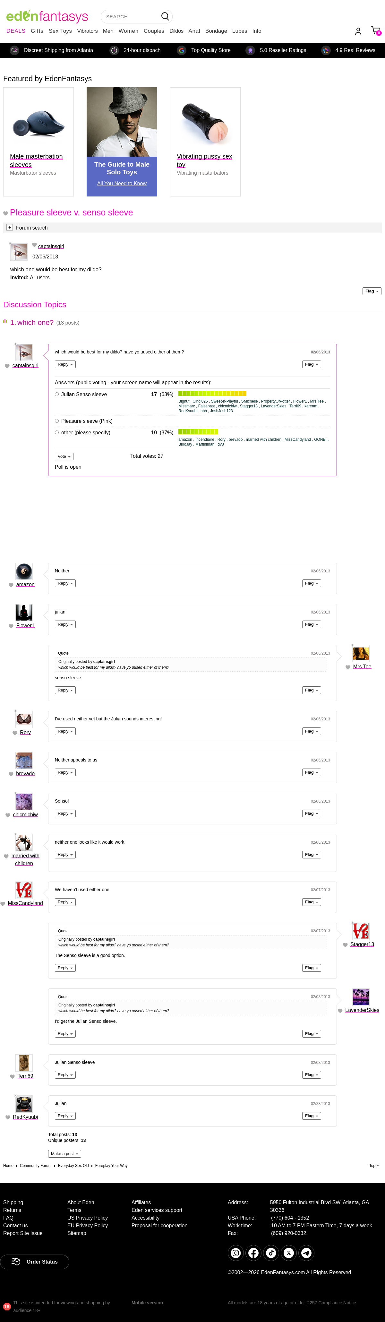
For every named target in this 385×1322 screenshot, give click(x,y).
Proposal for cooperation (159, 1225)
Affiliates (141, 1202)
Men (108, 31)
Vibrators (87, 31)
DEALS (16, 31)
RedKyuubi (25, 1117)
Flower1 (25, 625)
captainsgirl (51, 246)
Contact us (15, 1225)
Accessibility (145, 1218)
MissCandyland (25, 903)
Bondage (216, 31)
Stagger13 (362, 944)
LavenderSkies (362, 1010)
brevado (25, 773)
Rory (25, 732)
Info (256, 31)
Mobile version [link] (147, 1302)
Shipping (13, 1202)
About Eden (80, 1202)
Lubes (239, 31)
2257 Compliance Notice (331, 1302)
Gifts (37, 31)
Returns (12, 1210)
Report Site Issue (23, 1233)
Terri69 (25, 1076)
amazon (25, 584)
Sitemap (76, 1233)
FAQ (8, 1218)
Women (129, 31)
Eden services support (157, 1210)
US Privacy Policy (87, 1218)
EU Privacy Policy (87, 1225)
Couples (154, 31)
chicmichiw (25, 814)
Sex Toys (60, 31)
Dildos (176, 31)
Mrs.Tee (362, 666)
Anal (194, 31)
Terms (74, 1210)
